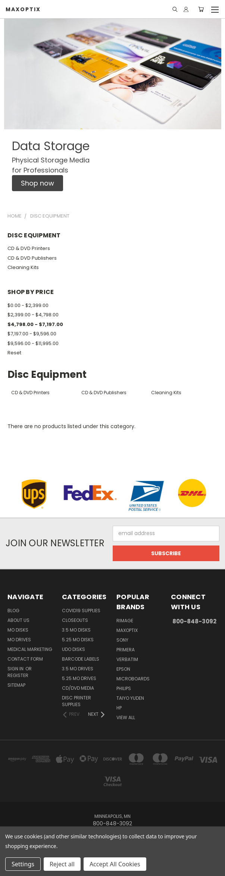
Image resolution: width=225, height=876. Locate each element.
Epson (123, 669)
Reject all (62, 864)
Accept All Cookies (115, 864)
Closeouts (75, 620)
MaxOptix (127, 630)
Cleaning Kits (23, 267)
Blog (13, 610)
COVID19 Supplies (81, 610)
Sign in (16, 668)
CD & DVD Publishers (32, 258)
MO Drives (19, 639)
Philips (123, 688)
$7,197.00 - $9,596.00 (31, 333)
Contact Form (25, 659)
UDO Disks (73, 649)
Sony (122, 640)
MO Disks (17, 630)
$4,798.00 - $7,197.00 (35, 324)
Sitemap (16, 685)
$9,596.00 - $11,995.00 (33, 343)
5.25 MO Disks (78, 639)
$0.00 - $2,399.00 (28, 305)
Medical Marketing (29, 649)
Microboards (133, 679)
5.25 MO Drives (79, 678)
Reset (14, 352)
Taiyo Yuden (130, 698)
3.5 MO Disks (76, 630)
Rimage (124, 620)
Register (17, 675)
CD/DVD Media (78, 688)
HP (119, 708)
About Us (18, 620)
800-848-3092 (194, 621)
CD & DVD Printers (28, 248)
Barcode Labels (80, 659)
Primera (125, 649)
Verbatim (127, 659)
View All (125, 717)
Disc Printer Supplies (76, 701)
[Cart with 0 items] (201, 9)
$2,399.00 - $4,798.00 (33, 314)
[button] (37, 183)
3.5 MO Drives (77, 668)
